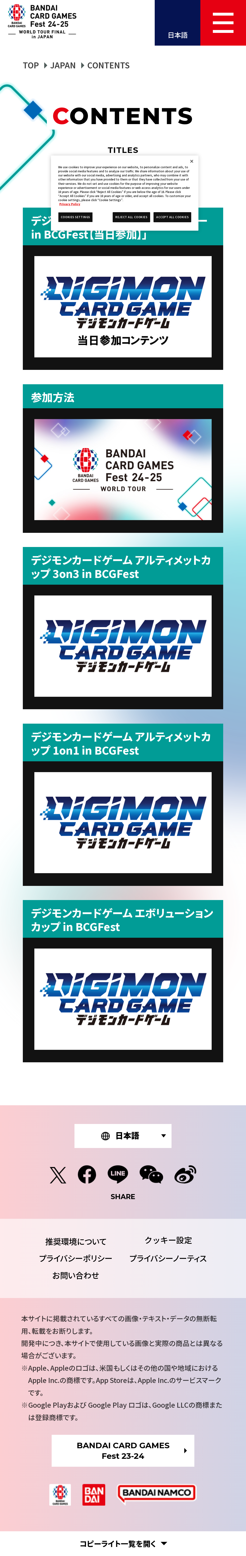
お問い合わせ (75, 1275)
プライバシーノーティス (168, 1258)
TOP (31, 65)
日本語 (177, 35)
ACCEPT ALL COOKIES (172, 217)
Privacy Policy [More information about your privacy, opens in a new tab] (69, 204)
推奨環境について (75, 1241)
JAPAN (63, 65)
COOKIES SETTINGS (168, 1240)
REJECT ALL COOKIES (131, 217)
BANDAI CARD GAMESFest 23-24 (123, 1451)
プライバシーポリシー (75, 1258)
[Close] (191, 161)
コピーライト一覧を (118, 1543)
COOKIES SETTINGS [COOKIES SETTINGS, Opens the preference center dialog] (75, 217)
